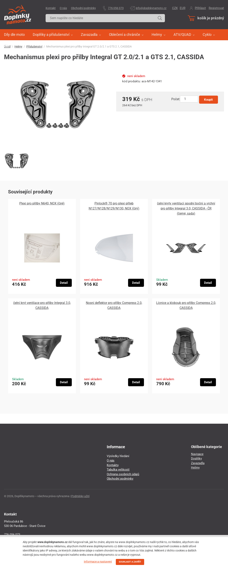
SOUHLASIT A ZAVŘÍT (130, 562)
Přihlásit (200, 8)
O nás (63, 8)
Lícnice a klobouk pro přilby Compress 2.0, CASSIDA (186, 305)
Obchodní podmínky (83, 8)
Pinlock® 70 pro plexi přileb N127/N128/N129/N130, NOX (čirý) (114, 205)
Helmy (195, 467)
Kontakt (51, 8)
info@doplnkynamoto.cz (151, 8)
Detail (64, 283)
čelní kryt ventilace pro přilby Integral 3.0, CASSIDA (42, 305)
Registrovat (216, 8)
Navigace (197, 454)
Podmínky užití (80, 496)
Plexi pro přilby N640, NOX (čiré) (42, 203)
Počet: (175, 99)
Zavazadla (197, 463)
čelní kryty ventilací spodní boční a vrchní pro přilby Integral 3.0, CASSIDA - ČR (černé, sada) (186, 208)
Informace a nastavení (98, 561)
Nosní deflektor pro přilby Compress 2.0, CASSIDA (114, 305)
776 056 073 (116, 8)
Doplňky (196, 458)
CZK (175, 8)
